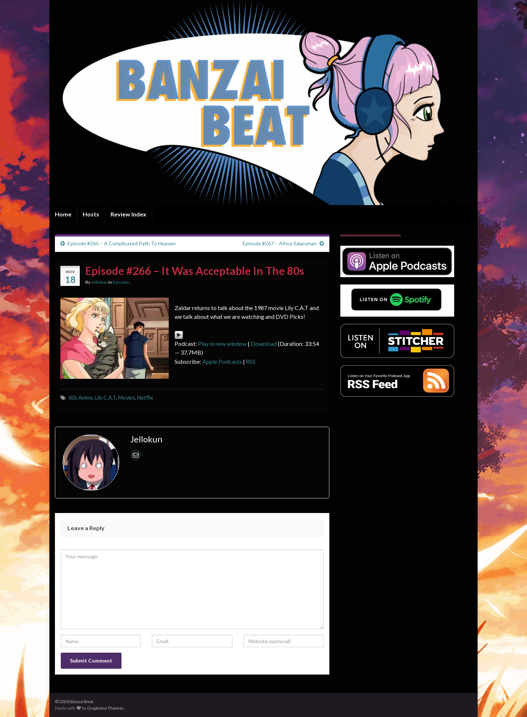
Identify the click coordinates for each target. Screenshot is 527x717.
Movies (126, 398)
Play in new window (222, 343)
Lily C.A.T (105, 398)
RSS (250, 361)
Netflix (145, 398)
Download (264, 343)
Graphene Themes (105, 708)
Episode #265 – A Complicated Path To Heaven (122, 243)
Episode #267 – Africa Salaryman (280, 243)
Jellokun (99, 282)
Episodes (122, 282)
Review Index (128, 214)
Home (63, 214)
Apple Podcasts (222, 361)
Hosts (91, 214)
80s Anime (81, 398)
